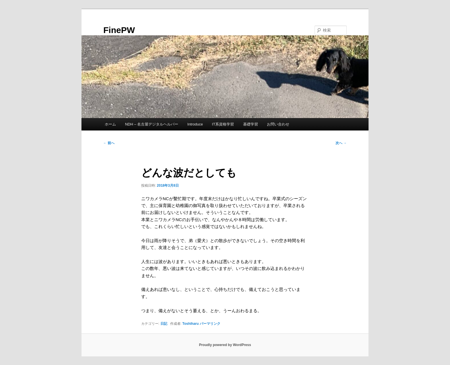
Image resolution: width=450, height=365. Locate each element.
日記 (163, 324)
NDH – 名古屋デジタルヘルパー (152, 124)
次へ (341, 143)
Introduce (195, 124)
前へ (109, 143)
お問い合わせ (278, 124)
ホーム (110, 124)
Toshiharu (190, 324)
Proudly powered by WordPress (225, 345)
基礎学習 (250, 124)
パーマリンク (210, 324)
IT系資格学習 (223, 124)
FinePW (119, 30)
